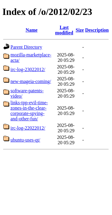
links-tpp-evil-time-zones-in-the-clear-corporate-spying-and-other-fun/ (29, 110)
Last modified (64, 30)
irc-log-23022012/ (27, 69)
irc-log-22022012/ (27, 127)
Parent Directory (26, 47)
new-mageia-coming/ (30, 81)
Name (32, 30)
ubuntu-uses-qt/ (25, 139)
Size (80, 30)
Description (97, 30)
